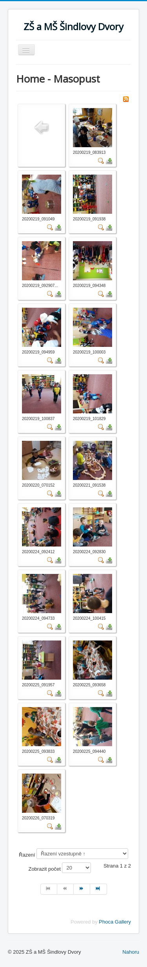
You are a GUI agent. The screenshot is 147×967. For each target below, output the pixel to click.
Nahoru (130, 952)
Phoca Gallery (115, 922)
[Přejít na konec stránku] (98, 889)
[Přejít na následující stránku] (82, 889)
